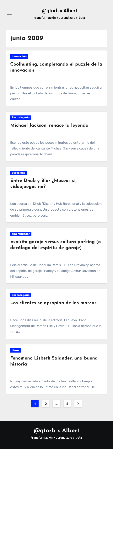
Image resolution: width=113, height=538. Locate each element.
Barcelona (18, 172)
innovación (19, 56)
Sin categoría (21, 117)
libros (15, 350)
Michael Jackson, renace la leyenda (49, 125)
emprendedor (21, 234)
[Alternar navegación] (9, 13)
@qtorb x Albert (59, 11)
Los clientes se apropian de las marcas (53, 303)
